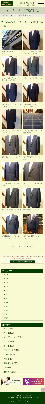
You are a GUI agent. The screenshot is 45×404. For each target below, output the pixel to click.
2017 (6, 310)
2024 (6, 283)
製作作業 (8, 372)
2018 (6, 306)
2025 (6, 279)
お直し (7, 329)
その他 (7, 333)
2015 (6, 318)
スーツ (7, 354)
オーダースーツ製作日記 (16, 15)
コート (7, 346)
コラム (7, 341)
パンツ (7, 359)
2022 (6, 290)
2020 (6, 298)
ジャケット (9, 350)
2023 (6, 287)
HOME (3, 15)
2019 (6, 302)
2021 (6, 294)
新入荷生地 (9, 363)
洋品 (6, 367)
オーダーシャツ (10, 337)
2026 (6, 275)
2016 (6, 314)
